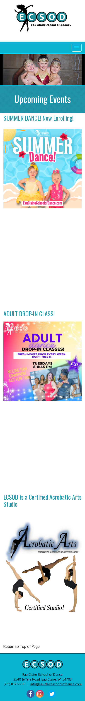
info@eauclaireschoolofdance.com (56, 684)
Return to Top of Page (21, 646)
